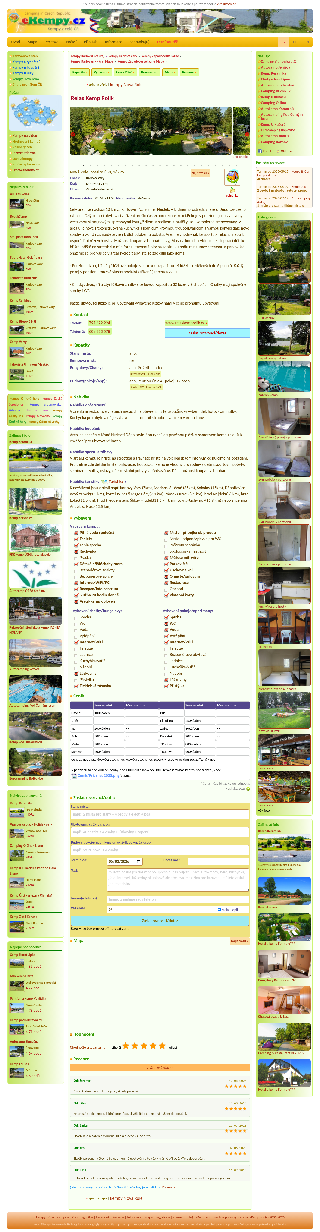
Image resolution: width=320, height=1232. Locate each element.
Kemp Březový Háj (23, 321)
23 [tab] (236, 166)
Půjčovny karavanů (27, 164)
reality (110, 1224)
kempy (40, 1217)
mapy (206, 1224)
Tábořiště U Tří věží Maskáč (29, 364)
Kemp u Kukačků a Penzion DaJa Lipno (33, 871)
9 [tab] (139, 166)
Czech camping (58, 1217)
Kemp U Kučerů (273, 124)
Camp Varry (18, 342)
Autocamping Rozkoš (24, 669)
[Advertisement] (35, 1112)
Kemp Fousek (19, 1064)
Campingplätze (82, 1217)
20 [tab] (215, 166)
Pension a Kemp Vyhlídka (28, 998)
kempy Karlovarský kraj (87, 56)
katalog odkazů (185, 1224)
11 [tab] (153, 166)
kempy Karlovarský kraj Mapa (92, 61)
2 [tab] (90, 166)
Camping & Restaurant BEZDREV (281, 1053)
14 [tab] (174, 166)
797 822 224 (99, 323)
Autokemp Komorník (277, 108)
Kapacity (78, 72)
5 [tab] (111, 166)
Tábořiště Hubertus (23, 278)
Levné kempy (23, 158)
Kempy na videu (25, 135)
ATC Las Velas (19, 194)
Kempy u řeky (23, 73)
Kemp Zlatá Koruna (23, 917)
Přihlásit (90, 41)
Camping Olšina (273, 102)
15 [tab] (181, 166)
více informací (227, 4)
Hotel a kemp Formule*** (276, 944)
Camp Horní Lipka (22, 955)
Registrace (163, 1217)
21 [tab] (222, 166)
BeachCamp (18, 216)
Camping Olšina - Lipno (26, 846)
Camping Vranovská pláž (279, 61)
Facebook (103, 1217)
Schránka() (140, 41)
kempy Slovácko (38, 416)
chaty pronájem (230, 1224)
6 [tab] (118, 166)
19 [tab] (208, 166)
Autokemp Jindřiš (275, 135)
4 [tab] (104, 166)
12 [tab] (160, 166)
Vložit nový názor (160, 1067)
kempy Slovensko (26, 79)
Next (247, 134)
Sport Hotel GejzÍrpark (26, 257)
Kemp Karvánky (20, 518)
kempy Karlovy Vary (123, 56)
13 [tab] (167, 166)
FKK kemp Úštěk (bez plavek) (30, 554)
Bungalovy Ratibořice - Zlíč (277, 980)
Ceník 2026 (124, 72)
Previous (73, 134)
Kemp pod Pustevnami (26, 1020)
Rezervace (148, 72)
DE (295, 42)
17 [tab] (194, 166)
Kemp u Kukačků (274, 97)
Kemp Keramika (20, 442)
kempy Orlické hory (25, 399)
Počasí (71, 41)
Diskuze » (169, 1187)
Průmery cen (22, 147)
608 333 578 (99, 331)
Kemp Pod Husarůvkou (25, 742)
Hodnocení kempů (27, 141)
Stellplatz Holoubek (24, 237)
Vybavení (100, 72)
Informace (113, 41)
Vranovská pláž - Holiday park (31, 824)
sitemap (178, 1217)
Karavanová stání (26, 56)
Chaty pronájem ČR (27, 84)
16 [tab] (187, 166)
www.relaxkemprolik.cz (184, 323)
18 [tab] (201, 166)
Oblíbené (287, 151)
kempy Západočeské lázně (160, 56)
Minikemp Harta (21, 976)
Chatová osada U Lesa (273, 1017)
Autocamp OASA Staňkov (27, 591)
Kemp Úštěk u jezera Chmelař (31, 895)
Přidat (267, 151)
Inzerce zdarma (24, 153)
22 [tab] (229, 166)
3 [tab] (97, 166)
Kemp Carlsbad (20, 300)
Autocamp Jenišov (275, 67)
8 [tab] (132, 166)
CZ (284, 41)
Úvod (15, 41)
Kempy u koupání (26, 67)
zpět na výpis (98, 84)
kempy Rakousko (276, 1224)
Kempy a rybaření (26, 62)
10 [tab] (146, 166)
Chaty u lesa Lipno (275, 79)
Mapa (32, 41)
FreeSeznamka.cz (26, 170)
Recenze (52, 41)
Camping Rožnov (274, 141)
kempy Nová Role (126, 84)
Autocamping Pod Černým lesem (32, 705)
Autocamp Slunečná (24, 1042)
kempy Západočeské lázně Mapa (141, 61)
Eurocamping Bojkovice (26, 778)
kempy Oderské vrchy (43, 422)
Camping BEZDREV (276, 90)
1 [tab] (83, 166)
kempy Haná (37, 410)
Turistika (116, 481)
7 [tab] (125, 166)
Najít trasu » (200, 173)
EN (307, 42)
